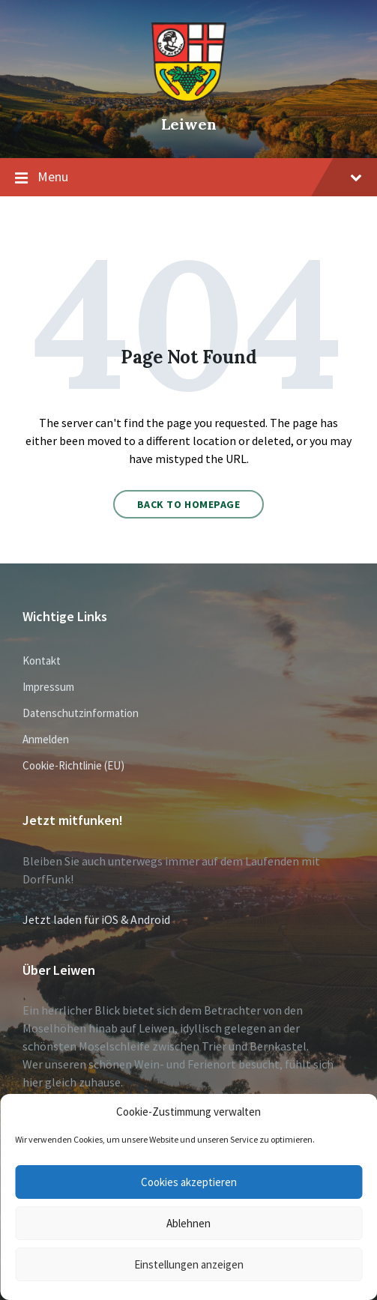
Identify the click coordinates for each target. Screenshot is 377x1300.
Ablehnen (188, 1223)
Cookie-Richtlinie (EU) (73, 765)
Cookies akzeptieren (189, 1182)
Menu (188, 177)
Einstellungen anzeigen (189, 1264)
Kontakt (41, 660)
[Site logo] (188, 98)
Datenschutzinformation (80, 713)
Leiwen (189, 124)
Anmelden (45, 739)
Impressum (48, 687)
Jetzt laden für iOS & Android (96, 919)
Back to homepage (189, 504)
